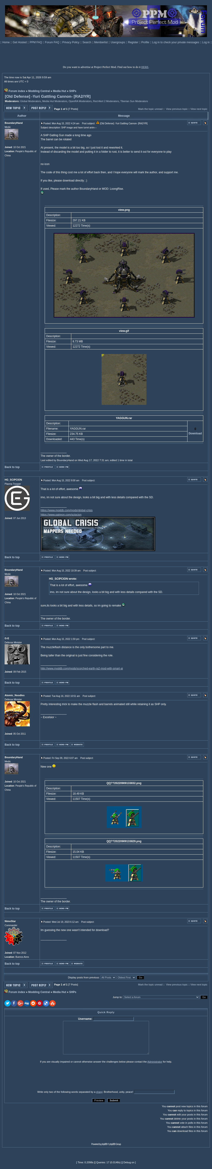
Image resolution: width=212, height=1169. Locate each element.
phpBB (104, 1144)
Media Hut (59, 91)
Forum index (17, 91)
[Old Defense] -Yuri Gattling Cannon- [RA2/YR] (48, 96)
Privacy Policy (71, 42)
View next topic (198, 109)
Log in (206, 42)
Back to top (12, 467)
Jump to (117, 997)
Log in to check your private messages (176, 42)
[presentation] (40, 1076)
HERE (144, 67)
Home (6, 42)
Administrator (154, 1061)
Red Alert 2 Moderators (106, 101)
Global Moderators (30, 101)
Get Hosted (20, 42)
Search (87, 42)
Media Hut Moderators (54, 101)
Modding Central (39, 91)
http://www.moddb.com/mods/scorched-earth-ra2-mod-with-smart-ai (82, 668)
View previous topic (177, 109)
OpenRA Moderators (80, 101)
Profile (145, 42)
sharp (99, 1092)
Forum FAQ (52, 42)
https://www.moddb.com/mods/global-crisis (67, 510)
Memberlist (101, 42)
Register (133, 42)
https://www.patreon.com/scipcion (61, 514)
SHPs (72, 91)
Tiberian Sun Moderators (134, 101)
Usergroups (118, 42)
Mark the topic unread (150, 109)
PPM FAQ (36, 42)
